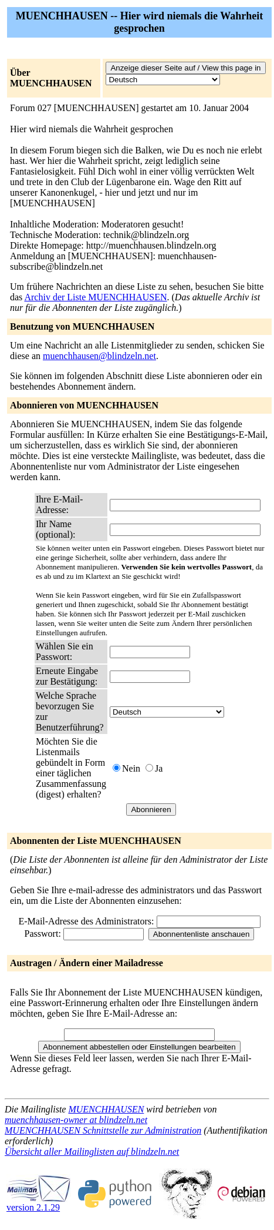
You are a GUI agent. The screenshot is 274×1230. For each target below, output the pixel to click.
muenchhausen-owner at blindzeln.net (76, 1120)
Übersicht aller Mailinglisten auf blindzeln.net (92, 1152)
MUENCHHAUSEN (106, 1109)
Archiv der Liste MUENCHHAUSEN (95, 297)
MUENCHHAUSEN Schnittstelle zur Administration (103, 1130)
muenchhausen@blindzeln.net (99, 356)
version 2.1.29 (38, 1203)
